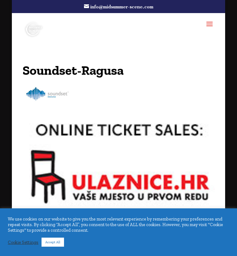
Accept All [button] (52, 242)
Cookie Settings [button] (23, 242)
